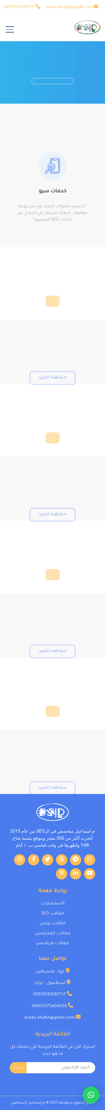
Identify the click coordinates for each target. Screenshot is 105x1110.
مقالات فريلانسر (52, 943)
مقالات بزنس (52, 923)
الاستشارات (52, 903)
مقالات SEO (52, 913)
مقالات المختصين (52, 933)
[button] (91, 1094)
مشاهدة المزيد (52, 384)
